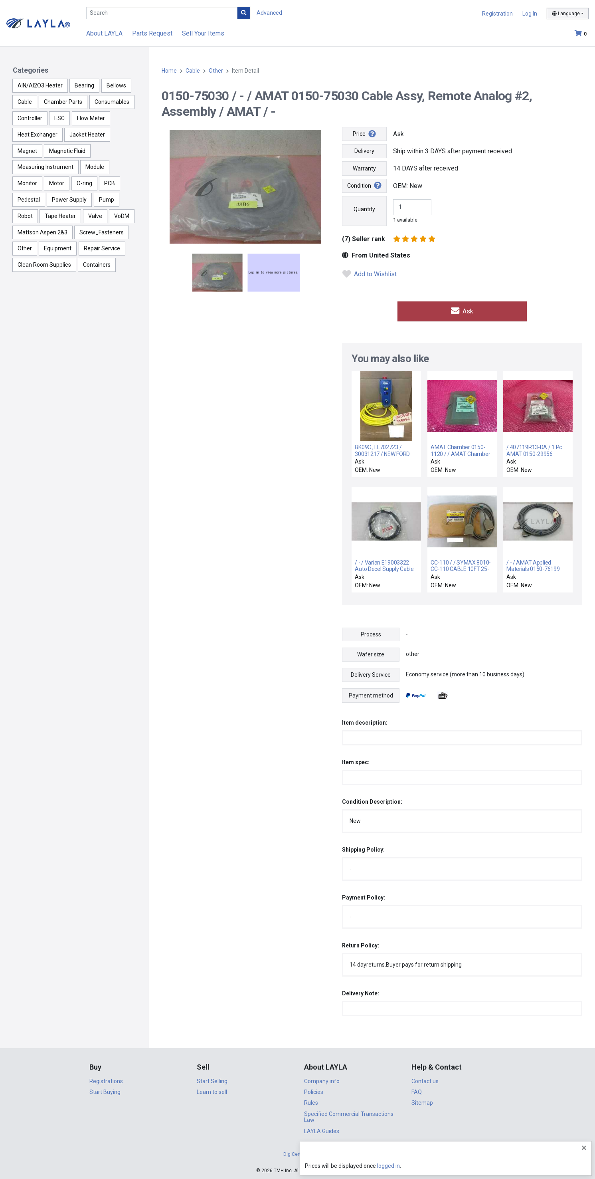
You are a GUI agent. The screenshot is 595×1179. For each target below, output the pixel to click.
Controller (30, 118)
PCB (109, 183)
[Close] (584, 1148)
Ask (462, 310)
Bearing (84, 85)
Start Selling (212, 1080)
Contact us (425, 1080)
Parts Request (152, 33)
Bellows (116, 85)
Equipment (57, 248)
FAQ (416, 1091)
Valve (95, 216)
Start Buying (105, 1091)
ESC (59, 118)
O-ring (84, 183)
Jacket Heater (87, 134)
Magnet (27, 151)
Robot (25, 216)
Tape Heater (60, 216)
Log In (529, 13)
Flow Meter (91, 118)
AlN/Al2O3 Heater (40, 85)
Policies (313, 1091)
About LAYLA (104, 33)
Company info (322, 1080)
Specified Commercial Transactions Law (348, 1116)
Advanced (269, 13)
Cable (25, 102)
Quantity (364, 209)
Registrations (106, 1080)
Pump (106, 199)
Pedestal (29, 199)
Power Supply (69, 199)
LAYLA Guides (321, 1130)
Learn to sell (212, 1091)
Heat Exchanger (37, 134)
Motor (56, 183)
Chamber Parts (63, 102)
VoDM (121, 216)
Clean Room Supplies (44, 265)
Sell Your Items (203, 33)
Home (169, 70)
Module (94, 167)
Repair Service (102, 248)
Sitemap (422, 1102)
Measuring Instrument (45, 167)
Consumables (112, 102)
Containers (97, 265)
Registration (497, 13)
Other (25, 248)
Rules (311, 1102)
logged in (541, 1166)
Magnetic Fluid (67, 151)
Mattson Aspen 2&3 (42, 232)
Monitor (27, 183)
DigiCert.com (297, 1153)
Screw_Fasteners (101, 232)
